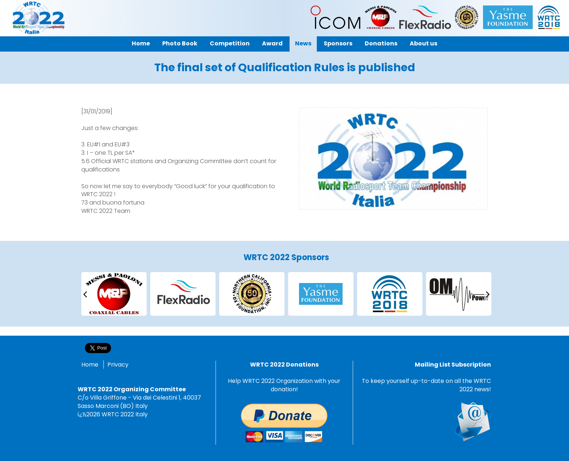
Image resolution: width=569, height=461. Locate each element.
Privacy (117, 364)
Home (89, 364)
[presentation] (85, 294)
